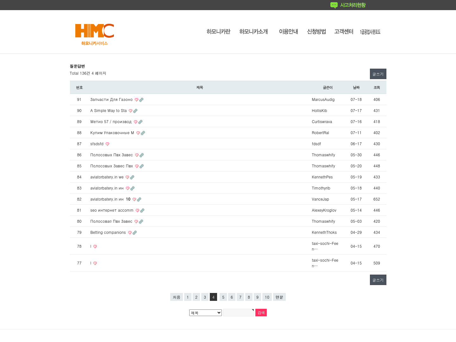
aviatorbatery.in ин (108, 187)
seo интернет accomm (113, 210)
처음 (176, 297)
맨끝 (279, 297)
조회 (376, 87)
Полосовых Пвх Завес (112, 154)
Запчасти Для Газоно (112, 99)
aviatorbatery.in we (108, 176)
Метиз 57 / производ (112, 121)
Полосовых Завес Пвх (112, 165)
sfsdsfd (98, 143)
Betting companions (109, 232)
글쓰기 (378, 74)
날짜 (356, 87)
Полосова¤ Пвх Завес (112, 221)
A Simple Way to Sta (109, 110)
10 (267, 297)
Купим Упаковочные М (113, 132)
